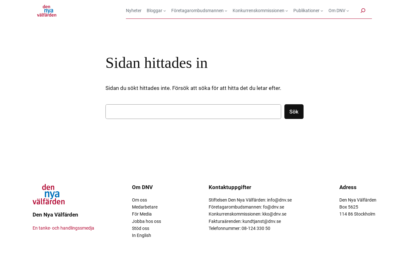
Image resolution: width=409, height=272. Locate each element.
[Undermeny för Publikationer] (308, 11)
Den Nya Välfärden (55, 214)
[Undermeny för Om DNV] (338, 11)
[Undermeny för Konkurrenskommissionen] (260, 11)
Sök (293, 111)
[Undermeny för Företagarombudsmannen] (199, 11)
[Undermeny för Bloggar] (156, 11)
